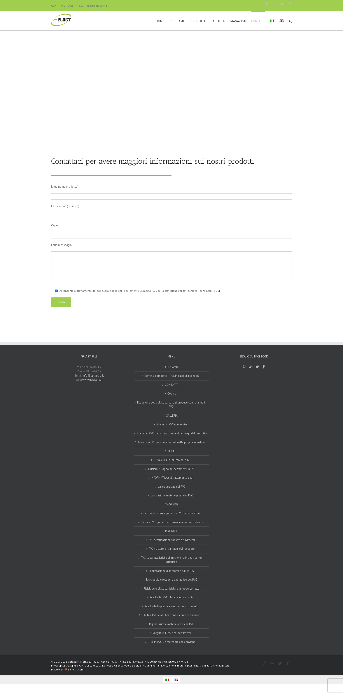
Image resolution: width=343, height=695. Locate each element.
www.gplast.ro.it (92, 380)
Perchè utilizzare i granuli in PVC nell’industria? (172, 513)
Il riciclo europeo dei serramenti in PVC (171, 469)
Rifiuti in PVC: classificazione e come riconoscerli (171, 615)
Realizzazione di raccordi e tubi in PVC (172, 571)
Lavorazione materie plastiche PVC (171, 495)
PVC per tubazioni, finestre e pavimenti (172, 540)
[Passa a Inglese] (282, 20)
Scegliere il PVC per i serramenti (171, 633)
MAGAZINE (171, 504)
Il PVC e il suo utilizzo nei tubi (171, 460)
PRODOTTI (171, 531)
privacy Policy (91, 661)
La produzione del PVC (172, 487)
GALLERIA (172, 416)
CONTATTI (171, 385)
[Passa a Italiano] (167, 680)
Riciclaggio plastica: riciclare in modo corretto (172, 588)
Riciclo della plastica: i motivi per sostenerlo (172, 606)
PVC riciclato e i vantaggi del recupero (172, 549)
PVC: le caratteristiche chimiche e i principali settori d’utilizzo (172, 560)
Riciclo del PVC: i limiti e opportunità (172, 597)
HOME (171, 451)
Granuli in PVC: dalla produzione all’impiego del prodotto (171, 433)
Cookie (171, 393)
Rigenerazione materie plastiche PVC (171, 624)
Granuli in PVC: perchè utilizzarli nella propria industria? (171, 442)
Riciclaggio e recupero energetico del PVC (171, 579)
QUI (217, 290)
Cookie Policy (109, 661)
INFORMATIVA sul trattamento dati (171, 478)
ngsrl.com (78, 669)
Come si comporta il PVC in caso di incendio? (171, 376)
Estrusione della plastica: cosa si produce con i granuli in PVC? (171, 405)
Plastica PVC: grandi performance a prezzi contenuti (171, 522)
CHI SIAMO (171, 367)
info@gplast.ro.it (97, 5)
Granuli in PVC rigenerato (171, 424)
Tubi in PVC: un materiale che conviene (171, 642)
